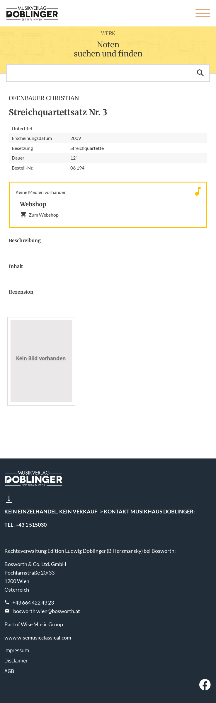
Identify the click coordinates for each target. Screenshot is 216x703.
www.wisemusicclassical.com (37, 637)
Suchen (200, 73)
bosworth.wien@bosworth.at (46, 611)
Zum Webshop (39, 214)
